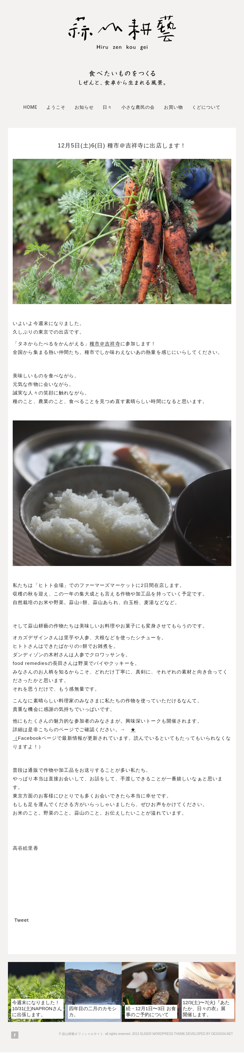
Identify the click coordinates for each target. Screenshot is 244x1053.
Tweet (21, 920)
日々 (107, 107)
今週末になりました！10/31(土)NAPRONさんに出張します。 (37, 1008)
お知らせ (84, 107)
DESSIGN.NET (222, 1034)
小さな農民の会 (138, 107)
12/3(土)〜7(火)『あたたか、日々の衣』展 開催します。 (206, 1008)
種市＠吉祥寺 (105, 343)
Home (30, 107)
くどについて (206, 107)
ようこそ (55, 107)
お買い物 (173, 107)
